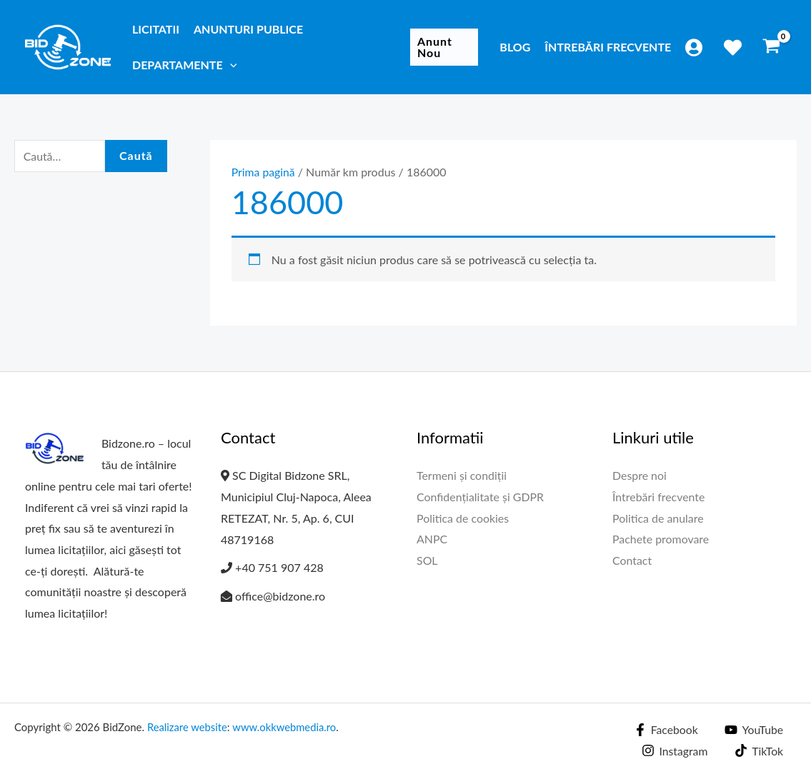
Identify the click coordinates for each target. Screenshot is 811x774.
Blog (514, 47)
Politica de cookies (463, 518)
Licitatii (155, 29)
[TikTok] (758, 750)
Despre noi (639, 475)
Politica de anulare (658, 518)
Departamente (184, 64)
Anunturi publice (248, 29)
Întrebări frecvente (607, 47)
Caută (136, 156)
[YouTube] (753, 729)
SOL (427, 560)
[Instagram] (674, 750)
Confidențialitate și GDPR (480, 496)
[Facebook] (664, 729)
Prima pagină (264, 172)
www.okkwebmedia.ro (286, 726)
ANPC (432, 539)
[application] (230, 64)
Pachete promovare (661, 539)
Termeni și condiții (462, 475)
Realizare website (188, 726)
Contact (632, 560)
